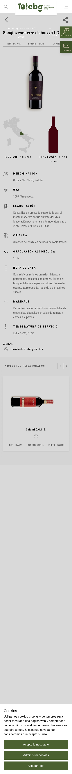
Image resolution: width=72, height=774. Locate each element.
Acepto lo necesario (36, 744)
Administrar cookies (36, 755)
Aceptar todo (36, 765)
